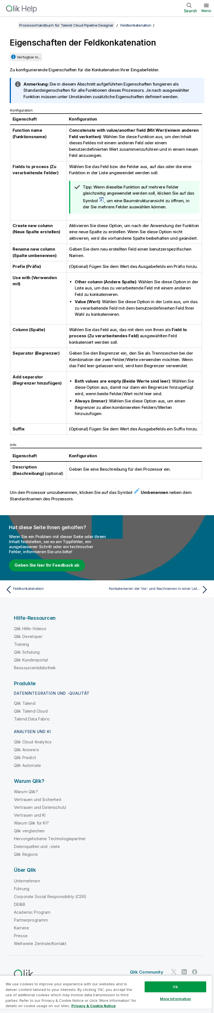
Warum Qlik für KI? (31, 823)
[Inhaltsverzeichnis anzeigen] (11, 25)
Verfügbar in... (29, 57)
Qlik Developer (28, 636)
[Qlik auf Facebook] (195, 971)
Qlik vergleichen (29, 830)
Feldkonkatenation (135, 25)
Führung (21, 888)
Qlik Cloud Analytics (33, 741)
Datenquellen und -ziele (37, 846)
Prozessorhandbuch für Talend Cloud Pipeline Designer (66, 25)
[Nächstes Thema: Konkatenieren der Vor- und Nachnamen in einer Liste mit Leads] (159, 589)
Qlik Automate (27, 765)
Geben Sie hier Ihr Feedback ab (46, 565)
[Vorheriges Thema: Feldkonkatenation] (54, 589)
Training (21, 644)
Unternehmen (27, 880)
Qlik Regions (26, 854)
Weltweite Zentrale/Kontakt (40, 943)
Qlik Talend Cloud (31, 711)
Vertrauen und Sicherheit (37, 799)
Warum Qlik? (26, 791)
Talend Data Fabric (32, 719)
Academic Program (32, 912)
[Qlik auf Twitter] (174, 971)
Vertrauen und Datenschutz (40, 807)
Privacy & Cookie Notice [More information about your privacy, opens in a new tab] (93, 1005)
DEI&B (19, 904)
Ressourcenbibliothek (35, 667)
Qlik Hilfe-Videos (30, 628)
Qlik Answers (26, 749)
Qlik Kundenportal (31, 660)
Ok (175, 986)
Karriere (21, 927)
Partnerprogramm (31, 920)
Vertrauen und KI (30, 815)
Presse (21, 935)
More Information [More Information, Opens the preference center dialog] (175, 998)
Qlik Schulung (27, 652)
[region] (106, 994)
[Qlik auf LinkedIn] (184, 971)
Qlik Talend (24, 703)
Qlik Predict (25, 757)
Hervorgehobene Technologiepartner (50, 838)
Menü (206, 10)
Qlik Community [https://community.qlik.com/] (146, 972)
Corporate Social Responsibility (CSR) (50, 896)
